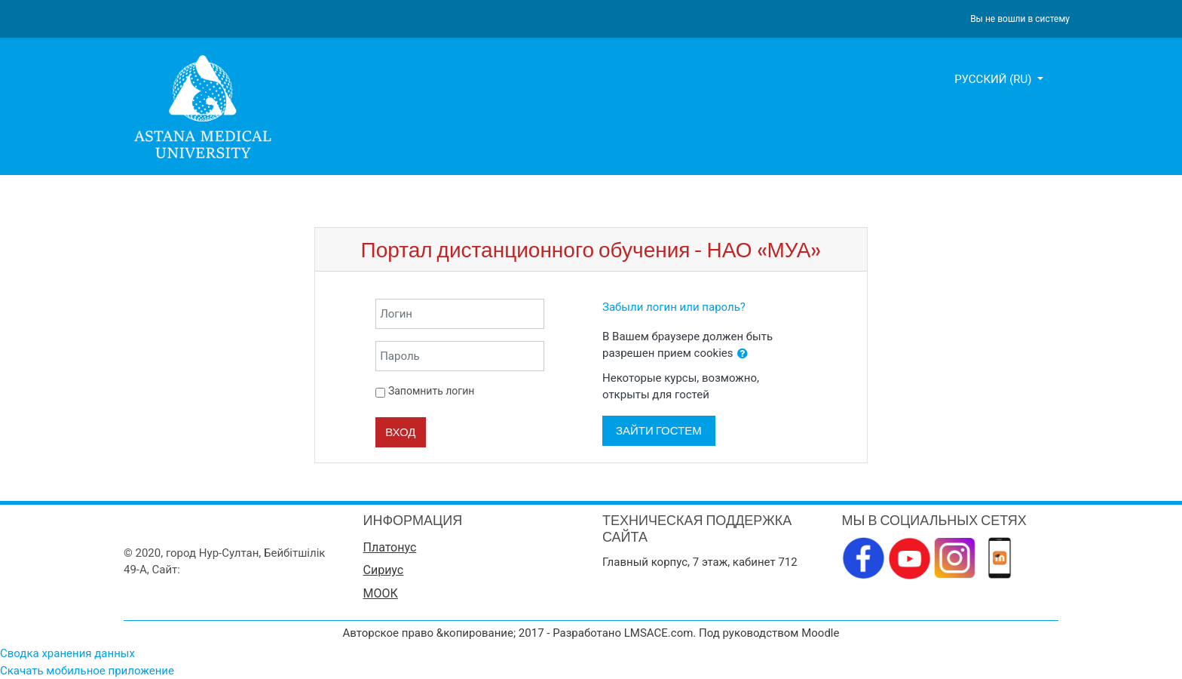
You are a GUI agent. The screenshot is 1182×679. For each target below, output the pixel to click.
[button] (742, 354)
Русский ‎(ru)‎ (994, 79)
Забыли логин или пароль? (674, 307)
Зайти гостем (659, 430)
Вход (400, 432)
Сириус (383, 570)
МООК (380, 593)
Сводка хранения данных (67, 653)
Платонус (390, 547)
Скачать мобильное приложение (87, 670)
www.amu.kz (215, 569)
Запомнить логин (431, 391)
